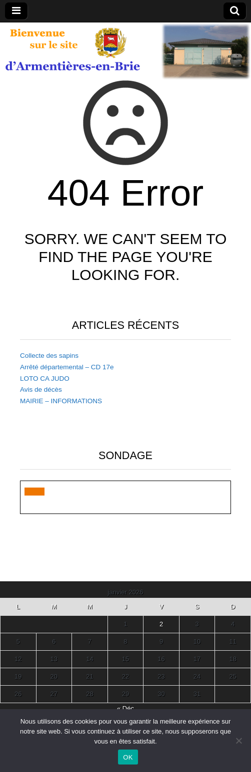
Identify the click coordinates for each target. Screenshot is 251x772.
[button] (34, 491)
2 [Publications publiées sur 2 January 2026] (161, 624)
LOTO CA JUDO (45, 378)
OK (127, 757)
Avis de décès (41, 389)
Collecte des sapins (49, 355)
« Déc (125, 708)
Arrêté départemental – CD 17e (67, 367)
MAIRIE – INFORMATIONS (61, 401)
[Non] (239, 741)
